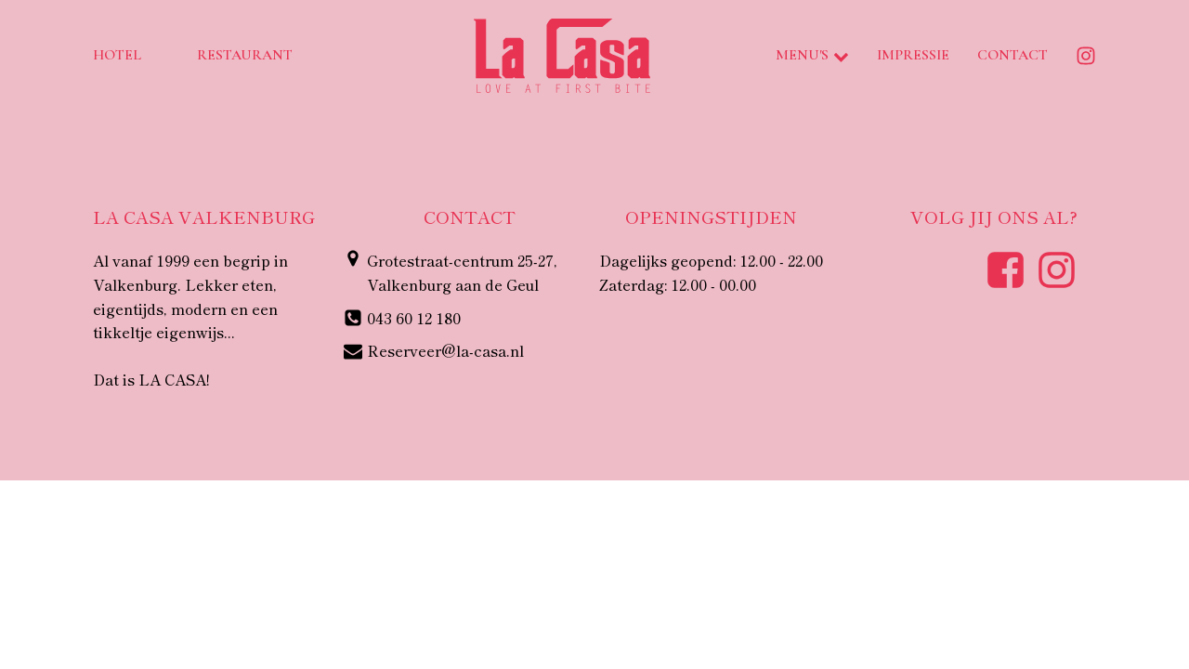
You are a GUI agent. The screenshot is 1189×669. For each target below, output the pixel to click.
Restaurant (245, 55)
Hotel (117, 55)
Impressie (913, 55)
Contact (1012, 55)
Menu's (812, 55)
